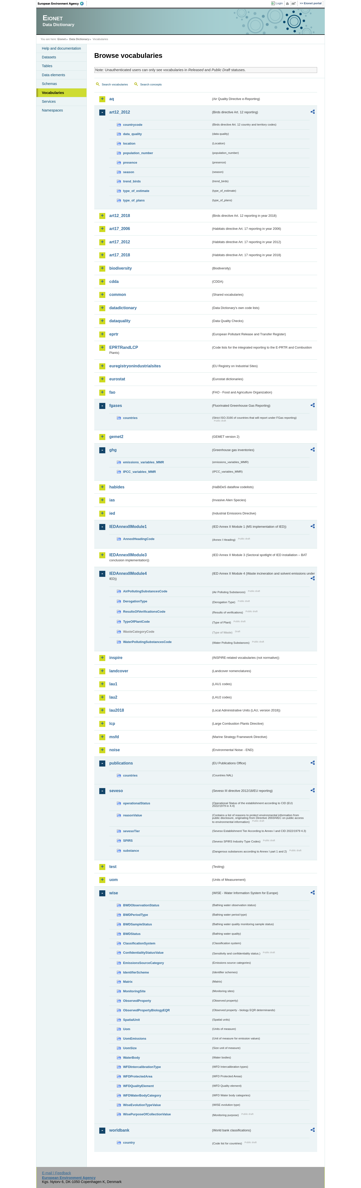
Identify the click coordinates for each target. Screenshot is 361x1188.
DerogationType (135, 601)
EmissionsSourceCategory (143, 963)
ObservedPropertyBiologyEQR (146, 1010)
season (128, 172)
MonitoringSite (134, 991)
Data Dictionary (79, 39)
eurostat (117, 379)
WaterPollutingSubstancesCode (147, 642)
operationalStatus (136, 803)
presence (130, 162)
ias (112, 500)
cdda (114, 281)
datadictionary (123, 308)
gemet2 (116, 437)
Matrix (128, 982)
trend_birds (132, 181)
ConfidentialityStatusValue (143, 952)
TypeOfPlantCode (136, 621)
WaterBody (131, 1057)
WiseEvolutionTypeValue (142, 1105)
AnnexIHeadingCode (138, 539)
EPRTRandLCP (123, 347)
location (129, 143)
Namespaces (52, 110)
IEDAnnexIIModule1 (128, 526)
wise (113, 893)
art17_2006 (119, 229)
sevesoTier (131, 831)
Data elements (53, 75)
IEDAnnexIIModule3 (128, 555)
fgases (115, 405)
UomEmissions (134, 1038)
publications (121, 763)
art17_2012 (119, 242)
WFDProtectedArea (137, 1076)
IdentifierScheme (136, 972)
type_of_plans (134, 200)
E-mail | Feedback (56, 1173)
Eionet (61, 39)
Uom (126, 1029)
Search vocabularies (115, 84)
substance (131, 850)
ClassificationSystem (139, 943)
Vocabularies (53, 93)
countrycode (132, 125)
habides (116, 487)
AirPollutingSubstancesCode (145, 591)
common (117, 294)
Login (279, 3)
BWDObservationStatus (141, 905)
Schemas (49, 84)
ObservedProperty (137, 1001)
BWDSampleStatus (137, 924)
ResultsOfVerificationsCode (144, 611)
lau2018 (116, 710)
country (129, 1142)
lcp (112, 723)
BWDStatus (132, 934)
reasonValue (132, 815)
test (112, 867)
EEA (62, 3)
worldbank (119, 1130)
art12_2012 (119, 112)
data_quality (132, 134)
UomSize (130, 1048)
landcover (118, 671)
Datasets (49, 57)
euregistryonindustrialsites (135, 366)
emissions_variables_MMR (143, 462)
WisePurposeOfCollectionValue (147, 1114)
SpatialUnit (131, 1020)
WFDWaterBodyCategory (142, 1095)
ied (112, 513)
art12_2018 (119, 215)
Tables (47, 66)
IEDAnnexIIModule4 (128, 573)
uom (113, 880)
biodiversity (120, 268)
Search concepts (151, 84)
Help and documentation (61, 48)
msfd (114, 737)
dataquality (119, 321)
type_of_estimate (136, 191)
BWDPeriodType (135, 915)
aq (111, 99)
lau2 (113, 697)
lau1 (113, 684)
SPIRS (128, 840)
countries (130, 418)
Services (49, 101)
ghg (113, 450)
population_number (138, 153)
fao (112, 392)
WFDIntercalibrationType (142, 1067)
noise (114, 750)
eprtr (113, 334)
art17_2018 (119, 255)
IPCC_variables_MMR (139, 472)
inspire (115, 658)
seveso (116, 791)
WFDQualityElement (138, 1086)
